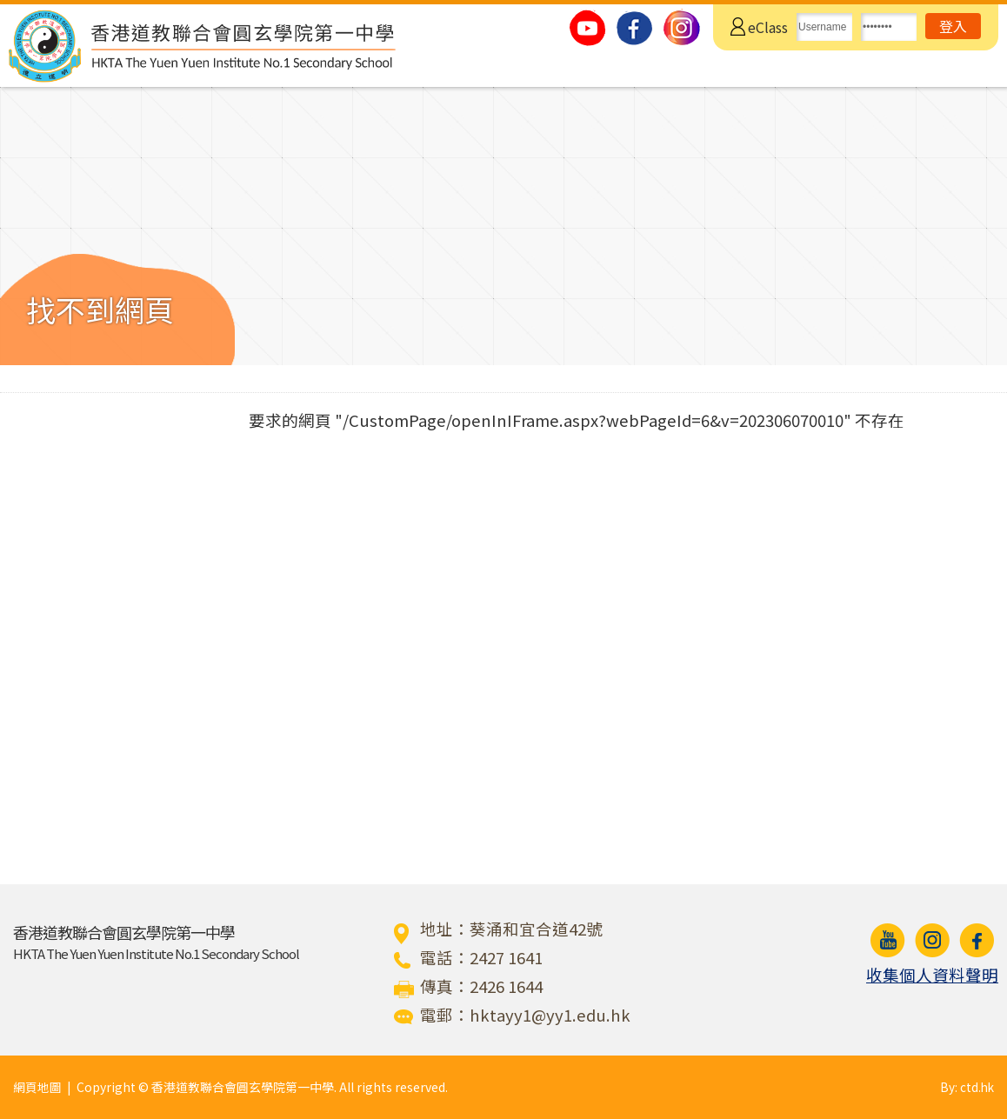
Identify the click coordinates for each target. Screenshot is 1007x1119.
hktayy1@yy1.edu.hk (550, 1014)
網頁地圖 (37, 1087)
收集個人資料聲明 (932, 974)
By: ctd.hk (966, 1087)
